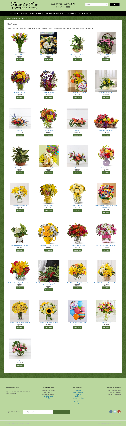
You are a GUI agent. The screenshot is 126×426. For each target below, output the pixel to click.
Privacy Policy (25, 423)
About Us (78, 390)
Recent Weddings (53, 13)
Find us (48, 398)
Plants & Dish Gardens (31, 13)
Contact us (78, 394)
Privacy (78, 400)
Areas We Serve (78, 392)
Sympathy (70, 13)
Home (8, 18)
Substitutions (78, 402)
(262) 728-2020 (63, 7)
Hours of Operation (78, 398)
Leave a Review (78, 404)
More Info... (84, 13)
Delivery (77, 396)
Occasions (11, 13)
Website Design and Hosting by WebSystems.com (108, 423)
